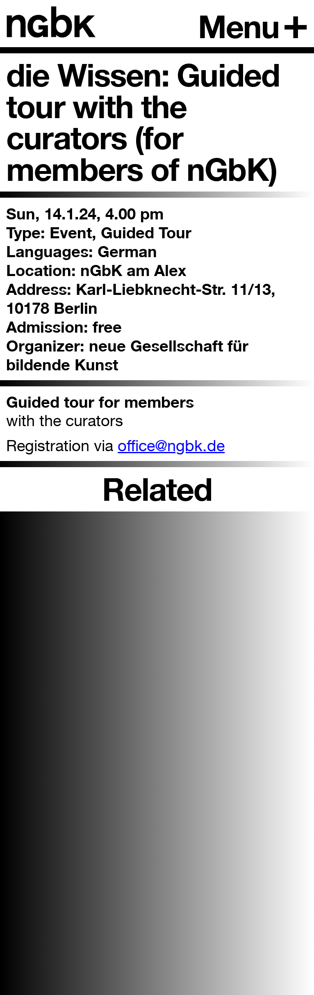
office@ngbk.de (171, 445)
